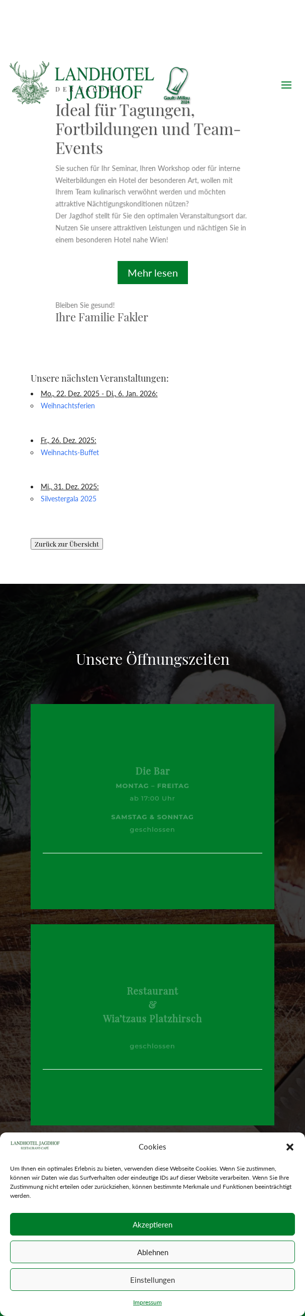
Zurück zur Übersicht (67, 544)
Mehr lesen (153, 273)
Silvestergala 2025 (68, 498)
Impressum (147, 1302)
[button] (290, 1147)
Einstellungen (152, 1279)
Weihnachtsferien (68, 405)
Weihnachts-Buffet (70, 452)
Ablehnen (152, 1252)
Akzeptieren (152, 1224)
